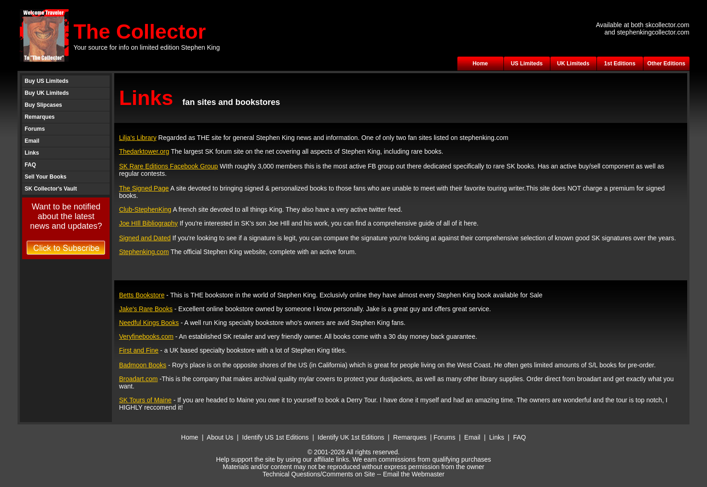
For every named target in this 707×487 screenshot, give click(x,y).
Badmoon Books (142, 365)
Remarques (39, 117)
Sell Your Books (45, 177)
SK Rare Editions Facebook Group (168, 166)
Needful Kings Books (149, 322)
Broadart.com (138, 379)
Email (31, 141)
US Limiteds (527, 63)
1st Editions (620, 63)
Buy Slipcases (43, 105)
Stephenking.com (144, 251)
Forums (34, 129)
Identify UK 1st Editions (352, 437)
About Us (220, 437)
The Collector (139, 31)
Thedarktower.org (144, 151)
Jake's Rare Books (145, 309)
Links (31, 153)
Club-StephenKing (145, 209)
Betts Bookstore (141, 295)
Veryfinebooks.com (146, 336)
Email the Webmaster (413, 474)
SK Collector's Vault (50, 189)
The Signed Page (144, 188)
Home (480, 63)
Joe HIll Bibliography (148, 223)
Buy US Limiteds (46, 81)
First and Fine (138, 350)
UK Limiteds (573, 63)
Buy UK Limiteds (46, 93)
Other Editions (666, 63)
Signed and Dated (144, 238)
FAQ (30, 165)
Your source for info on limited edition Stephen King (146, 47)
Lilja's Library (137, 137)
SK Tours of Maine (145, 400)
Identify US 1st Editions (275, 437)
